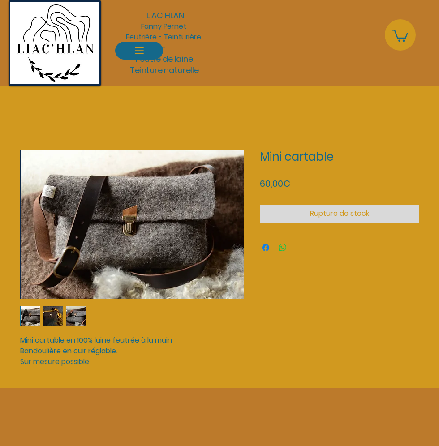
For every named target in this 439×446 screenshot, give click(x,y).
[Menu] (139, 51)
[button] (400, 35)
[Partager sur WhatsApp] (282, 247)
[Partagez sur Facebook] (265, 247)
